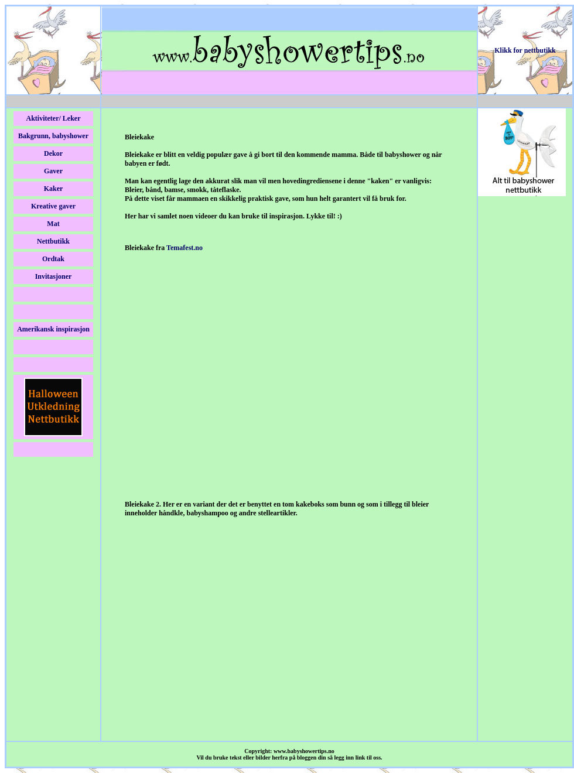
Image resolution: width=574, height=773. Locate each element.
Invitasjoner (53, 276)
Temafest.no (184, 248)
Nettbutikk (53, 241)
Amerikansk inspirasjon (53, 329)
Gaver (53, 171)
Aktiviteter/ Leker (53, 118)
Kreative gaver (53, 206)
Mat (53, 224)
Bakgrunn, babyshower (53, 136)
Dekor (53, 153)
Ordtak (53, 259)
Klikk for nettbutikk (524, 50)
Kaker (53, 188)
